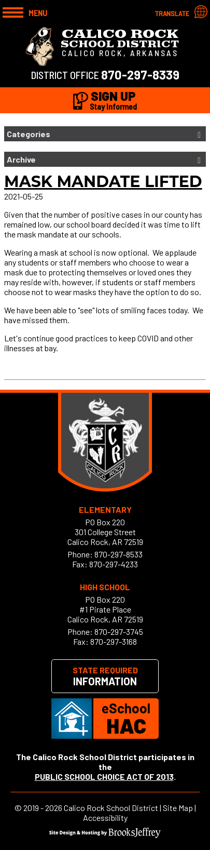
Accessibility (105, 817)
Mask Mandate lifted (103, 181)
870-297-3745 (118, 631)
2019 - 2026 (42, 808)
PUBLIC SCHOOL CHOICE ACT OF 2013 (104, 776)
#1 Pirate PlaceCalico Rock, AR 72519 (105, 614)
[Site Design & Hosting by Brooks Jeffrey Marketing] (105, 835)
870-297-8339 (140, 74)
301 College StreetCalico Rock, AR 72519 (105, 537)
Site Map (178, 808)
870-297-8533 (118, 554)
